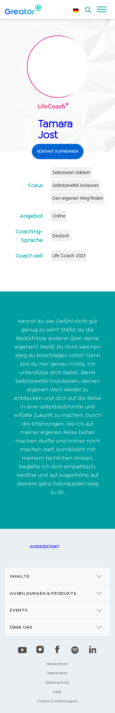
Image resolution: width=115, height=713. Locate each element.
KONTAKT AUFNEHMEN (57, 151)
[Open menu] (101, 9)
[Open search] (88, 8)
